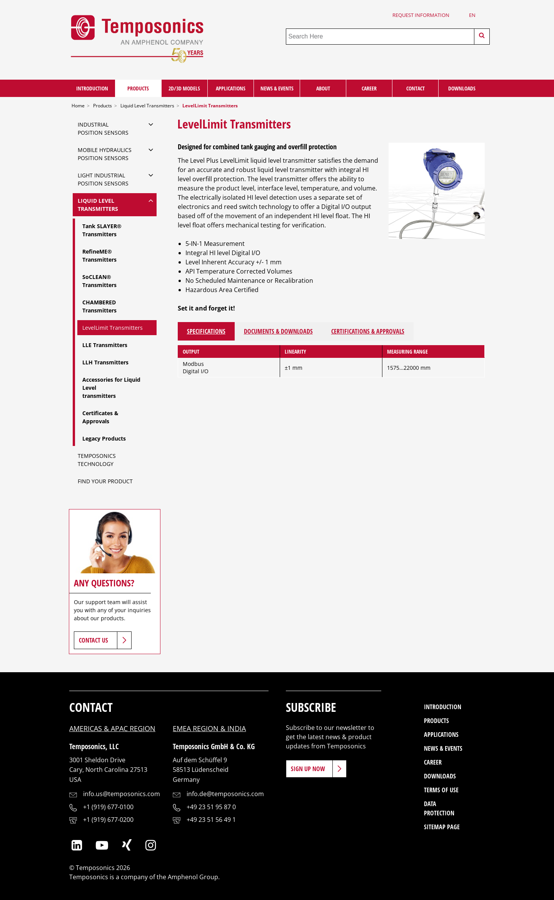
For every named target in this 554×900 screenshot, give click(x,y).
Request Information (420, 15)
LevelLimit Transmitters (112, 327)
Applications (230, 88)
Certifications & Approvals (367, 331)
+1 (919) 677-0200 (108, 819)
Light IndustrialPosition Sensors (103, 179)
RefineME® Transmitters (99, 255)
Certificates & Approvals (100, 417)
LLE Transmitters (104, 345)
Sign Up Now (308, 769)
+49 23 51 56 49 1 (211, 819)
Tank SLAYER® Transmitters (102, 230)
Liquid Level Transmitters (147, 105)
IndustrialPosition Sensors (103, 128)
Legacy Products (104, 438)
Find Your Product (105, 481)
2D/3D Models (184, 88)
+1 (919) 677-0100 (108, 807)
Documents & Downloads (278, 331)
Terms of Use (441, 790)
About (323, 88)
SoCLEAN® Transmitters (99, 281)
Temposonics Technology (97, 460)
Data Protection (439, 808)
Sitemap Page (442, 827)
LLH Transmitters (105, 362)
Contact (415, 88)
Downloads (462, 88)
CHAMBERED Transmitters (99, 306)
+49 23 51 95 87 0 (211, 807)
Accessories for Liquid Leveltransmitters (111, 387)
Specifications (206, 331)
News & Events (277, 88)
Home (78, 105)
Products (138, 88)
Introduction (92, 88)
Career (369, 88)
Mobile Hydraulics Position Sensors (105, 154)
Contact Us (93, 640)
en (472, 15)
